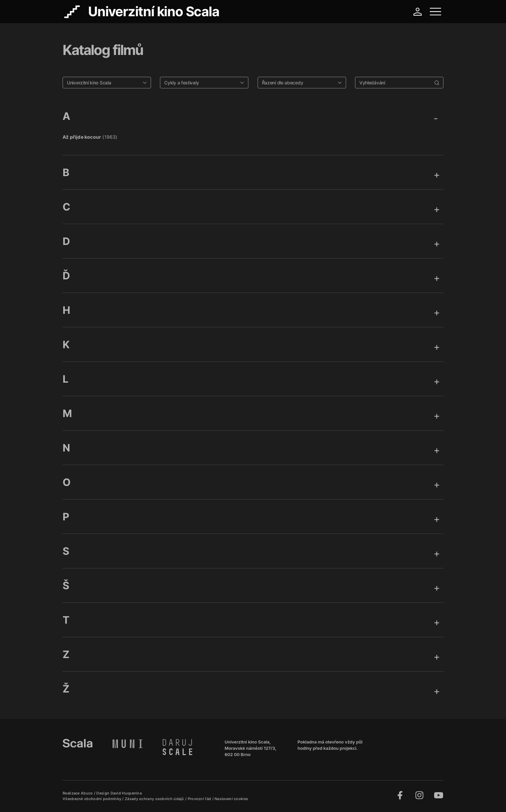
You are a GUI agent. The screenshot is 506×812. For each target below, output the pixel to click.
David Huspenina (126, 793)
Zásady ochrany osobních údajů (155, 798)
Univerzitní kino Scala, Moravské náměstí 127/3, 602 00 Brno (250, 748)
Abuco (87, 793)
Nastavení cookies (231, 798)
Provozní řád (200, 798)
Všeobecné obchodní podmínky (92, 798)
